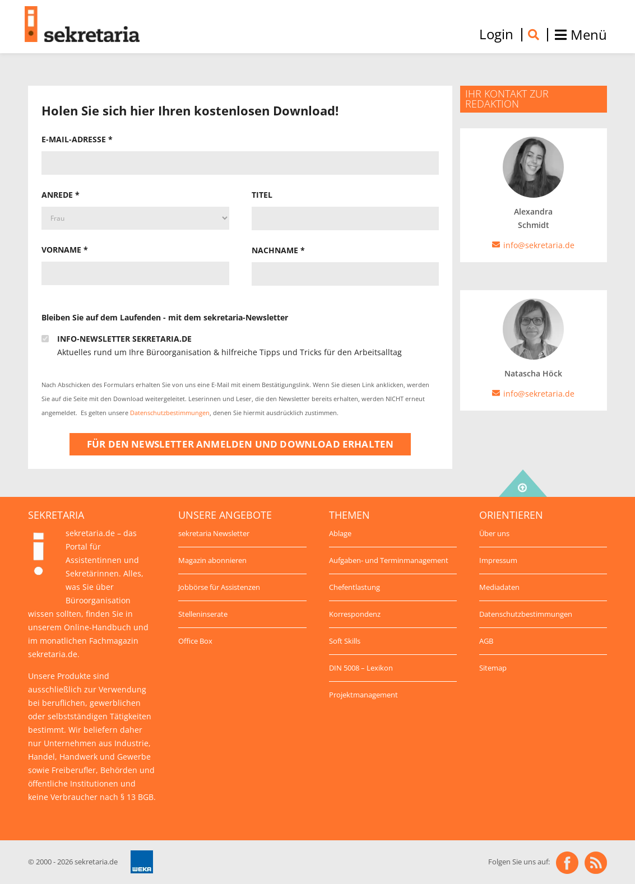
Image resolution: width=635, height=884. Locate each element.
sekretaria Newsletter (213, 533)
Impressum (498, 560)
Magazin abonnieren (212, 560)
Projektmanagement (363, 695)
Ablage (340, 533)
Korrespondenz (355, 614)
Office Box (195, 641)
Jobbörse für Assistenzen (219, 587)
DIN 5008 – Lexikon (361, 668)
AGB (486, 641)
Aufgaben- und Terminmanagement (388, 560)
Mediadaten (499, 587)
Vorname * (64, 249)
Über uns (494, 533)
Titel (262, 194)
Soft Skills (344, 641)
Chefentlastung (354, 587)
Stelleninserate (203, 614)
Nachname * (278, 250)
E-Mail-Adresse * (77, 139)
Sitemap (493, 668)
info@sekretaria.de (538, 393)
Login (496, 34)
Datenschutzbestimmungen (170, 413)
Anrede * (60, 194)
